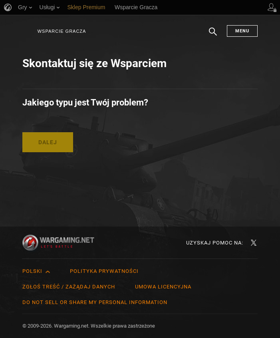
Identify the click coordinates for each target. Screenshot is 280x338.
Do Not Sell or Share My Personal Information (94, 302)
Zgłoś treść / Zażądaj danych (68, 287)
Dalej (47, 142)
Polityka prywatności (104, 271)
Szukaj (213, 35)
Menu (242, 31)
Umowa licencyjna (163, 287)
